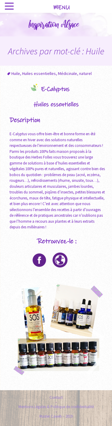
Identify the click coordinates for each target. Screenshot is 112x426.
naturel (85, 73)
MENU (61, 7)
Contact (56, 397)
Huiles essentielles (39, 73)
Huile (15, 73)
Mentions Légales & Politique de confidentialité (56, 406)
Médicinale (67, 73)
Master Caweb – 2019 (56, 416)
